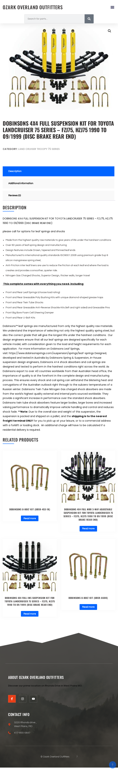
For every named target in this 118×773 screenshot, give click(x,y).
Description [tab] (14, 171)
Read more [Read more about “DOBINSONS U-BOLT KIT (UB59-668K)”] (88, 607)
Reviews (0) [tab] (14, 195)
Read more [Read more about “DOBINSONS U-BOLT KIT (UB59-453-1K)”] (29, 518)
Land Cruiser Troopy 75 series (39, 149)
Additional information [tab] (20, 183)
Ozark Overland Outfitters (33, 7)
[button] (112, 7)
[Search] (89, 18)
